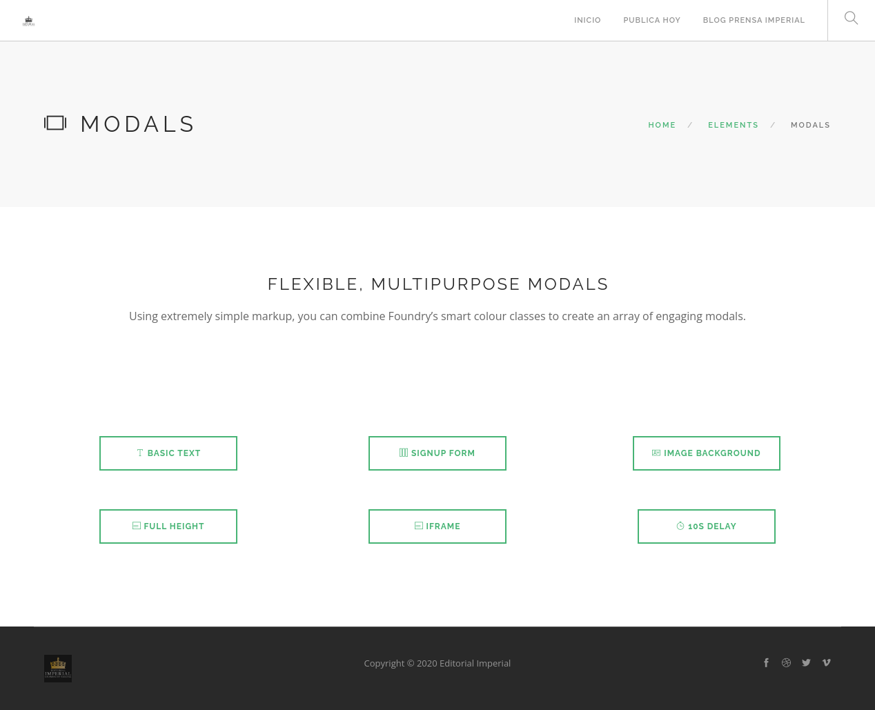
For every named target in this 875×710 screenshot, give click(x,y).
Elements (733, 125)
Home (662, 125)
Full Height (168, 526)
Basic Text (168, 453)
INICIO (587, 20)
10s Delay (706, 526)
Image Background (706, 453)
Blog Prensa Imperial (754, 20)
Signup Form (437, 453)
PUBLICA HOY (651, 20)
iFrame (438, 526)
